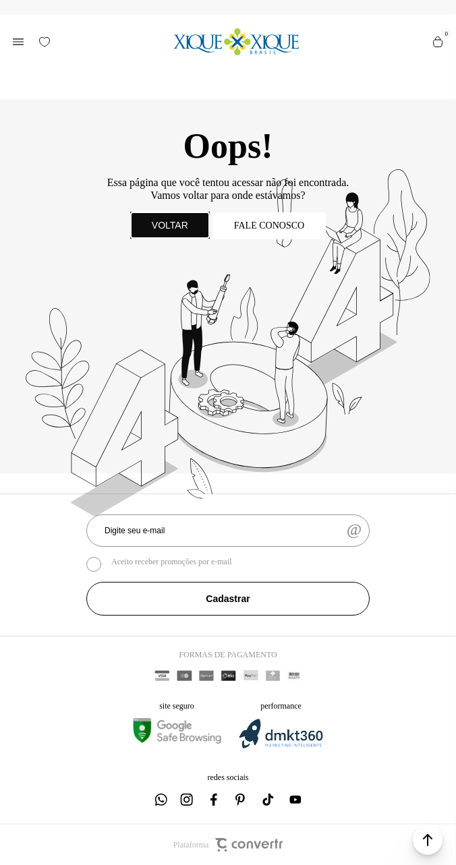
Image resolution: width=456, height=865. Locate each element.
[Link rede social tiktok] (268, 799)
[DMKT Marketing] (280, 746)
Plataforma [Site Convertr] (228, 845)
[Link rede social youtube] (295, 799)
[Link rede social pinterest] (241, 799)
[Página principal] (236, 41)
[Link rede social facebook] (214, 799)
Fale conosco (269, 225)
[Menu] (18, 42)
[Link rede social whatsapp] (160, 799)
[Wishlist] (44, 42)
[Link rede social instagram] (187, 799)
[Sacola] (438, 42)
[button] (428, 840)
